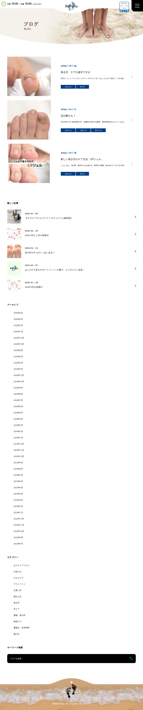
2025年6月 (18, 356)
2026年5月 (18, 313)
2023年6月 (18, 481)
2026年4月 (18, 319)
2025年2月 (18, 369)
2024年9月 (18, 387)
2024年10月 (19, 381)
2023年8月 (18, 469)
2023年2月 (18, 506)
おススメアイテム (21, 565)
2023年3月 (18, 500)
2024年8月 (18, 394)
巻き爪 (17, 602)
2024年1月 (18, 437)
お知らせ (18, 571)
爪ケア (17, 609)
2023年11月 (19, 450)
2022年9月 (18, 537)
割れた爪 (18, 596)
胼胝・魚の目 (19, 615)
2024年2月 (18, 431)
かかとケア (18, 578)
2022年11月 (19, 525)
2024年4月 (18, 419)
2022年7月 (18, 543)
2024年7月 (18, 400)
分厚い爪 (18, 590)
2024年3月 (18, 425)
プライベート (19, 584)
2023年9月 (18, 462)
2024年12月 (19, 375)
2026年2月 (18, 325)
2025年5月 (18, 362)
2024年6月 (18, 406)
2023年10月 (19, 456)
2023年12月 (19, 444)
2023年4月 (18, 493)
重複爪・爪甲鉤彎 (21, 627)
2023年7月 (18, 475)
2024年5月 (18, 412)
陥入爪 (17, 634)
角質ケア (18, 621)
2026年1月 (18, 331)
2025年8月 (18, 350)
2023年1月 (18, 512)
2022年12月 (19, 518)
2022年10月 (19, 531)
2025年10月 (19, 344)
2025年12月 (19, 338)
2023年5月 (18, 487)
